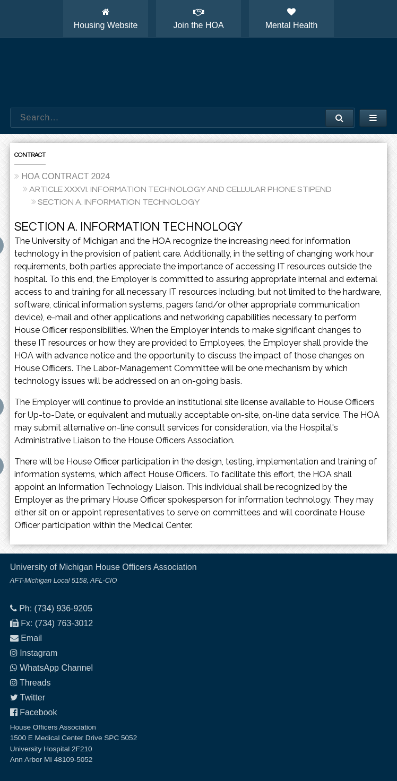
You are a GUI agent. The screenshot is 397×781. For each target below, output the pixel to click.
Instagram (38, 652)
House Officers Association (198, 73)
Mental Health (291, 18)
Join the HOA (198, 18)
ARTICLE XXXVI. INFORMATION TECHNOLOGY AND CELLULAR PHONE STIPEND (180, 189)
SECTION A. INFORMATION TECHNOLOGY (119, 202)
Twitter (32, 697)
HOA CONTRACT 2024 (65, 176)
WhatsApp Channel (56, 667)
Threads (35, 682)
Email (31, 638)
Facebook (38, 712)
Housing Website (106, 18)
